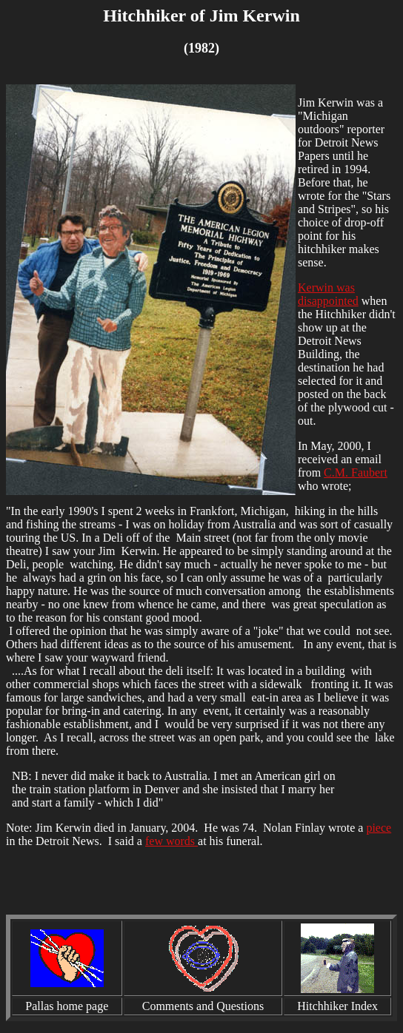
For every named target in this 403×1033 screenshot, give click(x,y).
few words (171, 841)
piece (378, 827)
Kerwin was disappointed (328, 294)
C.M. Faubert (355, 472)
